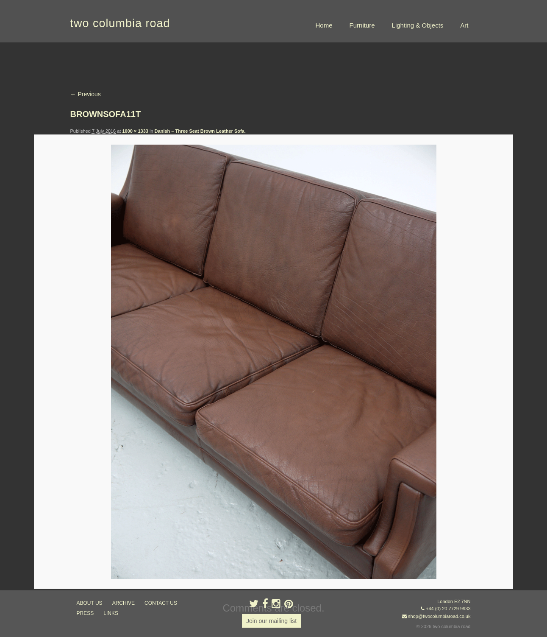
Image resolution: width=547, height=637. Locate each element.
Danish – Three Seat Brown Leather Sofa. (200, 131)
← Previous (85, 94)
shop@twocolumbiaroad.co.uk (439, 616)
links (110, 613)
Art (464, 25)
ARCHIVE (123, 603)
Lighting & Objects (418, 25)
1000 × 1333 (135, 131)
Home (324, 25)
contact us (160, 603)
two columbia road (120, 23)
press (85, 613)
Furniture (362, 25)
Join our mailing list (271, 620)
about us (90, 603)
